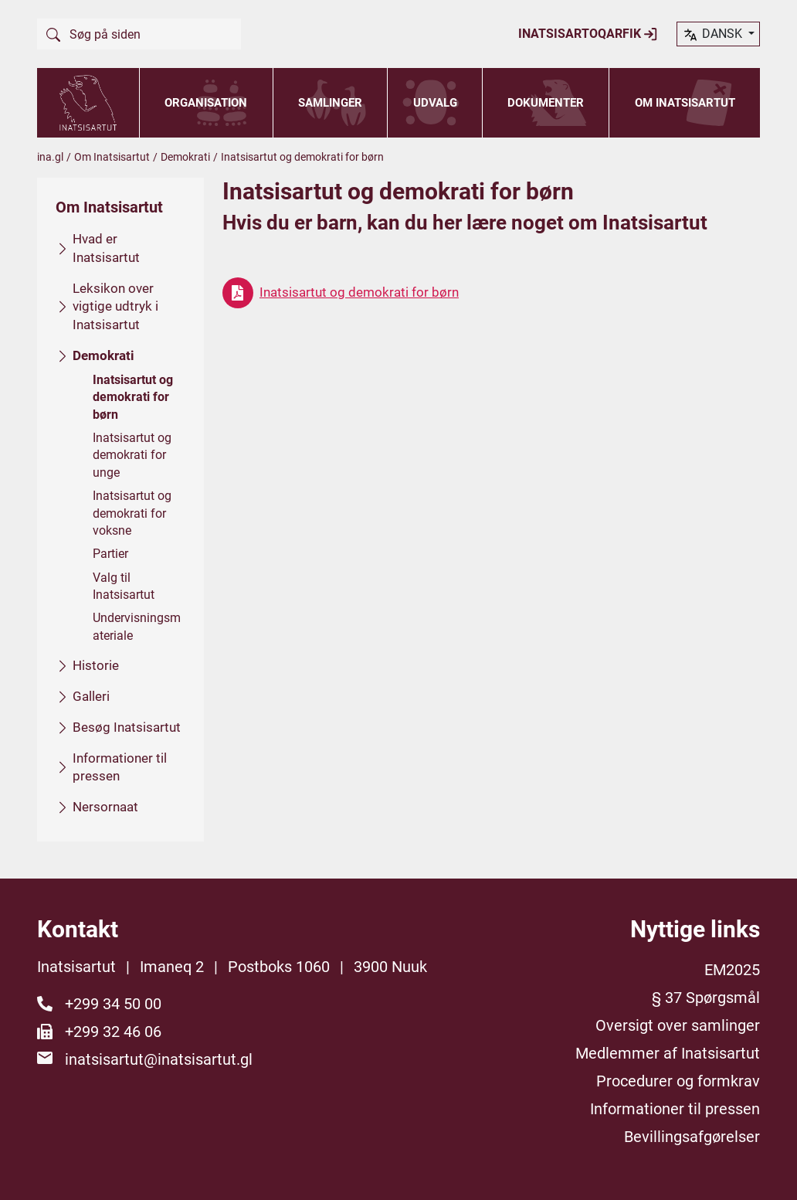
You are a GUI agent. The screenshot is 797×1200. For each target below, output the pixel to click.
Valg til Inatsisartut (123, 585)
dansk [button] (713, 34)
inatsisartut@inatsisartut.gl (159, 1059)
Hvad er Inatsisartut (106, 248)
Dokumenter (545, 103)
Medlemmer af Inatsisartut (667, 1053)
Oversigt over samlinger (677, 1025)
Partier (110, 553)
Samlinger (330, 103)
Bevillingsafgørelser (692, 1136)
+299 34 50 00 (113, 1003)
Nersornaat (105, 806)
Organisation (205, 103)
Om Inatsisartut (685, 103)
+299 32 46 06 (113, 1031)
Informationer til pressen (120, 767)
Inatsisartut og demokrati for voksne (132, 513)
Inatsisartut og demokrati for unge (132, 455)
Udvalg (435, 103)
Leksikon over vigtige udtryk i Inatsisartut (115, 306)
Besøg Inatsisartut (127, 726)
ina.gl (50, 157)
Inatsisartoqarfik (588, 34)
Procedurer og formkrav (678, 1081)
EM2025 (732, 969)
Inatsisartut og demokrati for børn (133, 396)
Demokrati (185, 157)
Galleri (91, 696)
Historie (96, 665)
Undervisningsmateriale (137, 626)
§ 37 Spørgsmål (706, 997)
